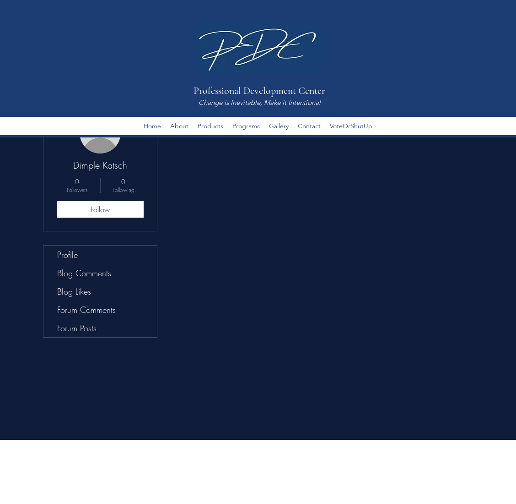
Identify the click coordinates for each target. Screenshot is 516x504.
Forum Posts (77, 328)
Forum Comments (86, 309)
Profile (67, 254)
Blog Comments (84, 273)
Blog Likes (74, 291)
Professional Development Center (259, 91)
